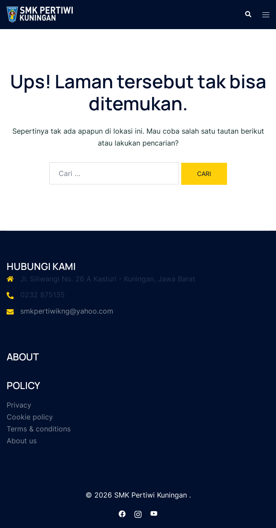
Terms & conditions (39, 428)
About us (22, 440)
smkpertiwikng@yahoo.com (66, 311)
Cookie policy (30, 416)
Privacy (19, 405)
